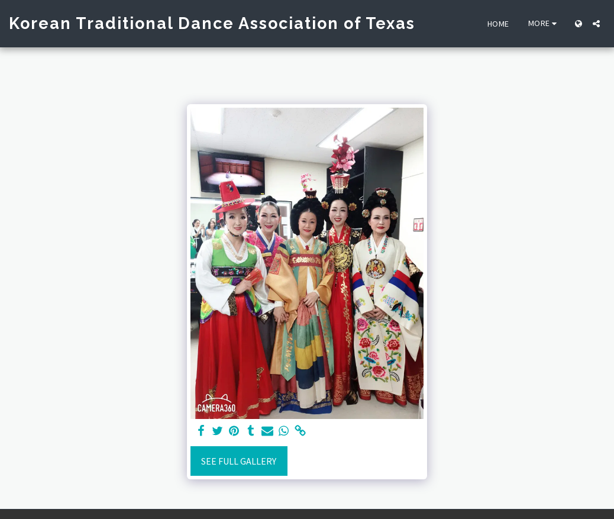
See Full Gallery (238, 461)
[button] (596, 24)
